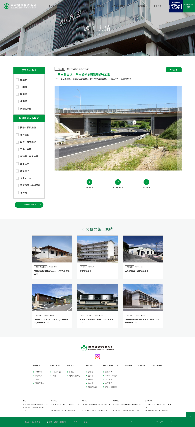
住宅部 (90, 383)
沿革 (37, 380)
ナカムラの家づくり (111, 366)
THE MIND (56, 372)
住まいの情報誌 (111, 387)
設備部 (90, 380)
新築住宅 (108, 372)
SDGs (71, 372)
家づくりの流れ (111, 376)
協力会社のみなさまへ (34, 422)
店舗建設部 (92, 387)
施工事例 (108, 383)
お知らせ (141, 366)
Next (150, 128)
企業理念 (38, 372)
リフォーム (109, 380)
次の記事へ (151, 209)
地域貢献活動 (74, 376)
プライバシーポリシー (86, 422)
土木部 (90, 376)
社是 (54, 376)
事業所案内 (39, 383)
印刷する (174, 70)
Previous (86, 128)
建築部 (90, 372)
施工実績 (89, 366)
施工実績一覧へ (118, 209)
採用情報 (128, 366)
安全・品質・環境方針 (60, 422)
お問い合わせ (156, 366)
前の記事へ (85, 209)
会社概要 (38, 376)
